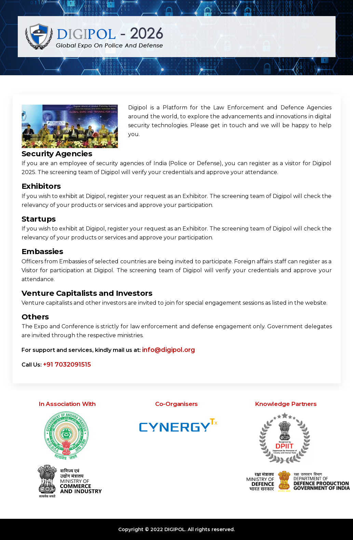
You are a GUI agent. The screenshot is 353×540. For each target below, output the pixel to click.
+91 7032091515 (67, 364)
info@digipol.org (168, 350)
